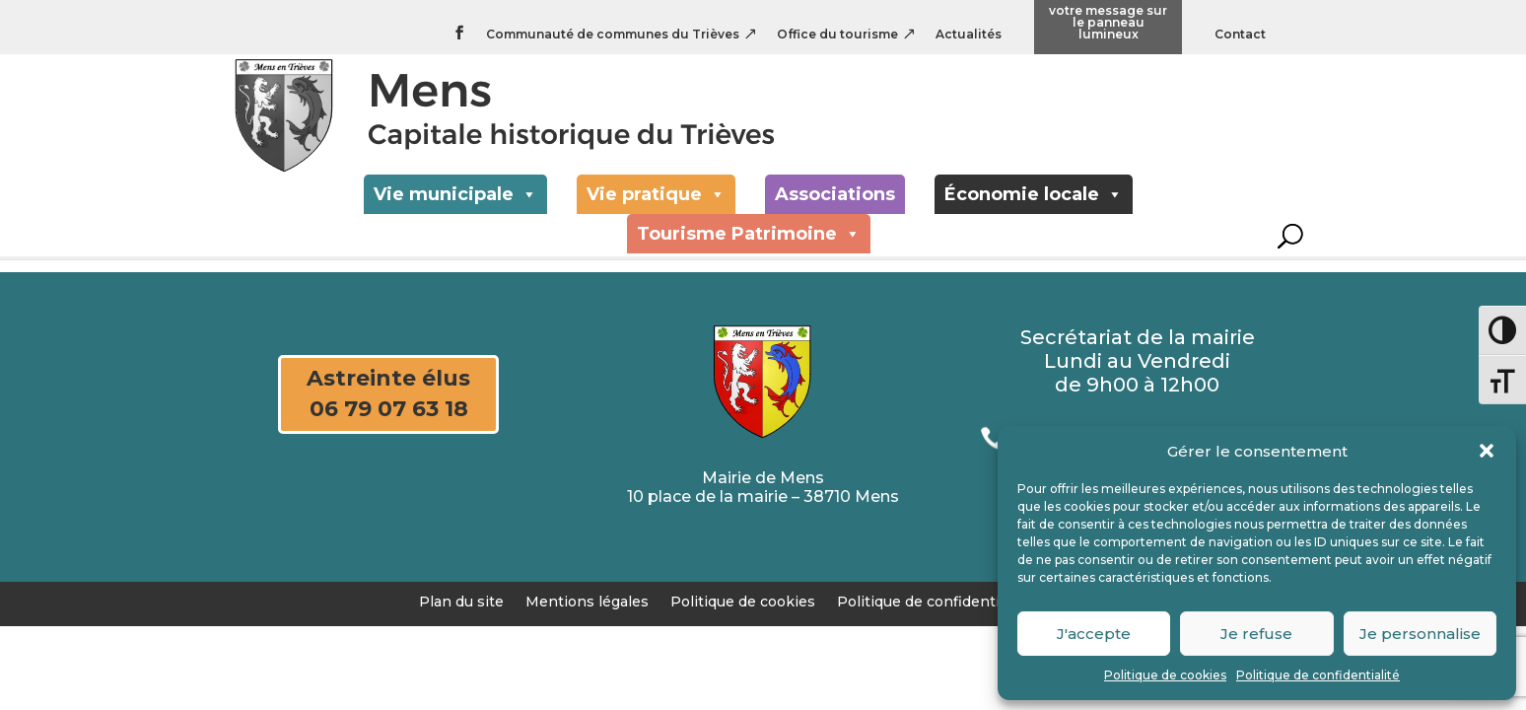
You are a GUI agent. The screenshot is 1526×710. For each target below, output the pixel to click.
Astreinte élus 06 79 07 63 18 (388, 393)
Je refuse (1256, 633)
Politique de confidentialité (1318, 675)
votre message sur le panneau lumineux (1108, 23)
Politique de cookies (1165, 675)
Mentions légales (587, 600)
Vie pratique (656, 209)
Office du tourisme (837, 35)
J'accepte (1094, 633)
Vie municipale (455, 209)
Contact (1240, 35)
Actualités (969, 35)
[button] (1486, 451)
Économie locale (1033, 209)
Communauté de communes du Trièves (612, 35)
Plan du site (461, 600)
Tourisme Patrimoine (749, 248)
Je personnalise (1420, 633)
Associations (835, 209)
